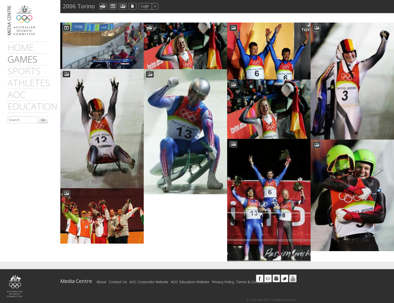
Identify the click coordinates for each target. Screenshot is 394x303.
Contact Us (118, 281)
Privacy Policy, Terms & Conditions (240, 281)
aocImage (123, 6)
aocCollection (103, 6)
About (101, 281)
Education (32, 106)
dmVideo (113, 6)
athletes (29, 83)
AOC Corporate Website (148, 281)
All (165, 6)
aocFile (132, 6)
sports (24, 71)
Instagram (276, 278)
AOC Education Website (190, 281)
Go (43, 120)
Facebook (259, 278)
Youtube (293, 278)
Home (21, 47)
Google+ (268, 278)
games (22, 59)
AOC (16, 94)
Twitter (284, 278)
